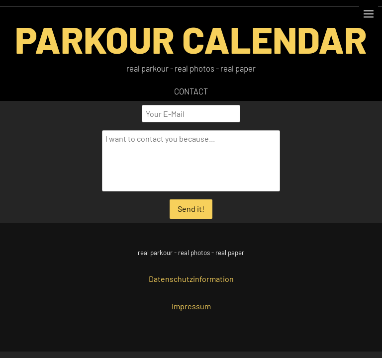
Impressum (191, 306)
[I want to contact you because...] (191, 161)
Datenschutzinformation (191, 278)
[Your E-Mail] (191, 113)
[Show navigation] (368, 14)
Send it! (191, 208)
